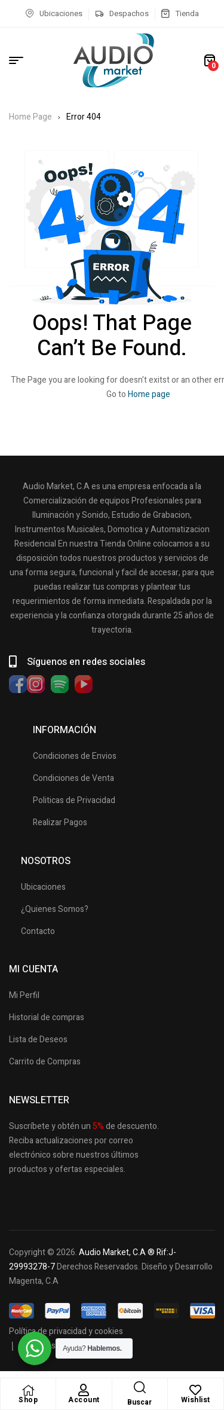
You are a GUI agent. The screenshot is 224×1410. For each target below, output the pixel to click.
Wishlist (195, 1399)
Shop (28, 1399)
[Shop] (28, 1390)
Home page (149, 394)
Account (84, 1399)
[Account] (84, 1390)
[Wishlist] (195, 1390)
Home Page (30, 117)
